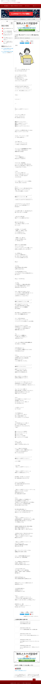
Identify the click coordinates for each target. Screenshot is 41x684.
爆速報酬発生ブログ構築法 (8, 6)
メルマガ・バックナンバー (34, 616)
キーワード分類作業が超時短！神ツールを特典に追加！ (29, 629)
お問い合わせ (27, 6)
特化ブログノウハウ (36, 6)
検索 (7, 21)
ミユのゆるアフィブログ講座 (10, 2)
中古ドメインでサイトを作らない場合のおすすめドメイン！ (29, 635)
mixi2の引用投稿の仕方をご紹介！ (25, 623)
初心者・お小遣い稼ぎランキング (20, 670)
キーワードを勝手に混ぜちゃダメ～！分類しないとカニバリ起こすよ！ (8, 42)
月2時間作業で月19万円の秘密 (18, 6)
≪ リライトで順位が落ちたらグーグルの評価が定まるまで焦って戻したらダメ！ (20, 675)
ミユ (8, 49)
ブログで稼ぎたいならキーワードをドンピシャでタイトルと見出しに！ (8, 38)
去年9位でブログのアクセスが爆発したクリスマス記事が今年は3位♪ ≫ (33, 675)
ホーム (2, 6)
